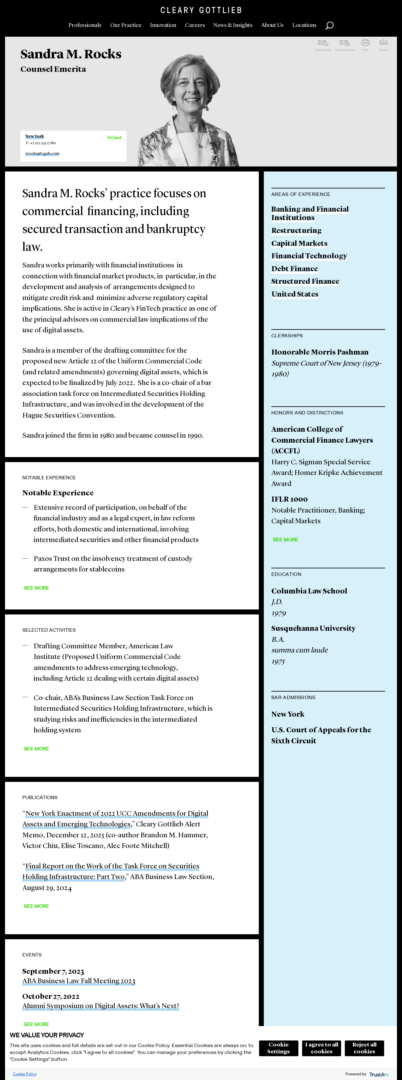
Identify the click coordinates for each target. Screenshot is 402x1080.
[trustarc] (378, 1074)
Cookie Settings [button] (278, 1048)
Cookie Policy (25, 1074)
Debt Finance (294, 269)
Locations (304, 25)
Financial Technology (309, 256)
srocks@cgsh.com (42, 153)
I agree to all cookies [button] (321, 1048)
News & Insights (233, 25)
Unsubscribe (345, 50)
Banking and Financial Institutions (310, 214)
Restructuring (296, 231)
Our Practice (125, 25)
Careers (195, 25)
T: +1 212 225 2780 (40, 143)
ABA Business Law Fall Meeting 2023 (78, 981)
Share (383, 50)
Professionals (84, 25)
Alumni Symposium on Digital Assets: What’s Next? (100, 1006)
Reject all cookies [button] (364, 1048)
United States (294, 294)
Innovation (163, 25)
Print (365, 50)
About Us (272, 25)
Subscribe (323, 50)
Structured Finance (305, 282)
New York (34, 136)
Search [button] (329, 26)
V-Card (114, 137)
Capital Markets (299, 244)
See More (36, 588)
